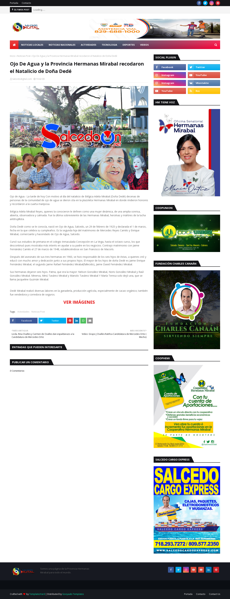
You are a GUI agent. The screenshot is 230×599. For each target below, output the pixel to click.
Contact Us (214, 594)
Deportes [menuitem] (129, 44)
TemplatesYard (37, 594)
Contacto (26, 2)
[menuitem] (14, 44)
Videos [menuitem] (144, 44)
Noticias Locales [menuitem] (32, 44)
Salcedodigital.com (22, 78)
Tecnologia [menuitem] (109, 44)
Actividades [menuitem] (88, 44)
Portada (14, 2)
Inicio (12, 55)
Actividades (23, 311)
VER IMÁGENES (79, 302)
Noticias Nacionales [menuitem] (62, 44)
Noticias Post (23, 55)
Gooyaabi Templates (73, 594)
